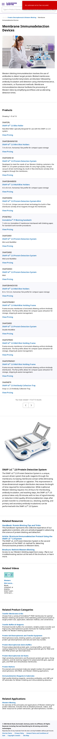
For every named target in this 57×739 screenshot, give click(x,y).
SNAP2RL (6, 122)
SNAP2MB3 (7, 323)
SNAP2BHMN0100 (9, 141)
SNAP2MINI (7, 198)
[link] (7, 733)
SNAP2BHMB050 (9, 181)
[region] (28, 582)
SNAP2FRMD (7, 340)
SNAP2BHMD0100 (9, 285)
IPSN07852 (6, 217)
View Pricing (7, 135)
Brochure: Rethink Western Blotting (18, 549)
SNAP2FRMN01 (8, 361)
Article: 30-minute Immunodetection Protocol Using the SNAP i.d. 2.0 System (27, 537)
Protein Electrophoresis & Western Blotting (22, 17)
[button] (9, 582)
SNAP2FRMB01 (8, 302)
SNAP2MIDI (7, 269)
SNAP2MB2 (7, 252)
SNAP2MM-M (8, 158)
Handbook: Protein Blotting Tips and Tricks (21, 525)
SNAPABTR (6, 382)
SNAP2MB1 (7, 235)
